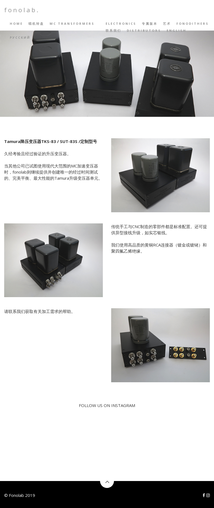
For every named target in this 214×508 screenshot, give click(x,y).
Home (16, 23)
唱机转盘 (36, 23)
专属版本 (149, 23)
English (176, 30)
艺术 (167, 23)
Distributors (144, 30)
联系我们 (113, 30)
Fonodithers (192, 23)
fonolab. (22, 10)
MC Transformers (72, 23)
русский (20, 37)
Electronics (121, 23)
